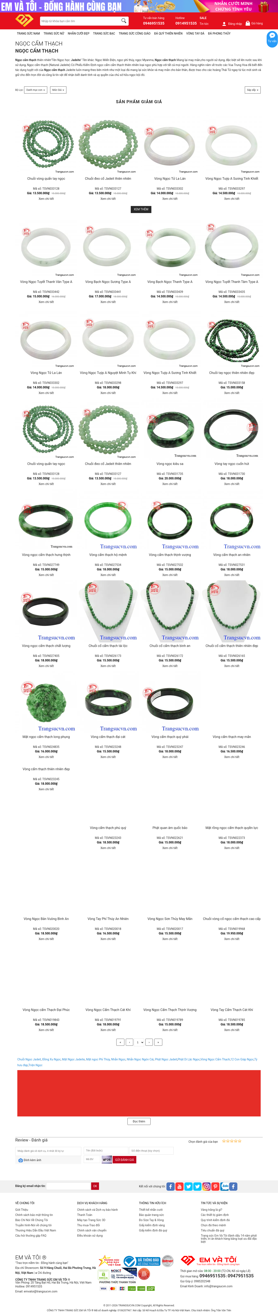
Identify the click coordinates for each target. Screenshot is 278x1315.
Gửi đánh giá (124, 1160)
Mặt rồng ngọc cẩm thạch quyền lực (231, 828)
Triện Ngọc (35, 1065)
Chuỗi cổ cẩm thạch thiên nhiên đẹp (232, 646)
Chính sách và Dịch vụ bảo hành (97, 1209)
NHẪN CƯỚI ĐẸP (79, 33)
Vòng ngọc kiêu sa (170, 464)
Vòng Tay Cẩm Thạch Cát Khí (232, 1010)
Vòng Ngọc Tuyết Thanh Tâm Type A (231, 282)
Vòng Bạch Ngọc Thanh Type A (170, 282)
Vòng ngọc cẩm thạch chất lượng (46, 646)
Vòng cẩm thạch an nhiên (231, 555)
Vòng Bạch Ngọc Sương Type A (108, 282)
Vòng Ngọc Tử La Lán (170, 179)
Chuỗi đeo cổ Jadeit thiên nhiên (108, 179)
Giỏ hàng (254, 23)
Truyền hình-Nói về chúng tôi (33, 1225)
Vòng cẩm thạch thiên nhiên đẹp (46, 769)
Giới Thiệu (21, 1209)
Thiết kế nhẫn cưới (151, 1209)
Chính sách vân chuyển (92, 1230)
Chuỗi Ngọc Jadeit (29, 1059)
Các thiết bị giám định (215, 1215)
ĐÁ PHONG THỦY (219, 33)
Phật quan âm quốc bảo (169, 828)
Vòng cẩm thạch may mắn (232, 737)
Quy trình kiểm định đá (215, 1220)
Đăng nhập (232, 23)
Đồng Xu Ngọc (51, 1059)
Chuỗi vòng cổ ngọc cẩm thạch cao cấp (232, 919)
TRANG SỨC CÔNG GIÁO (135, 33)
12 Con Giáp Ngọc (242, 1059)
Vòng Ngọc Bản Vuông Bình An (46, 919)
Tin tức (204, 23)
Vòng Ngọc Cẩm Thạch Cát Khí (108, 1010)
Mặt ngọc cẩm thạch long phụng (46, 737)
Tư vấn (272, 41)
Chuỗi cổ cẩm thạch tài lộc (108, 646)
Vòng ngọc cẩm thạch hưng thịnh (46, 555)
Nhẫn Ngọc (118, 1059)
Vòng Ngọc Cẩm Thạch (215, 1059)
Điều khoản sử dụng (90, 1235)
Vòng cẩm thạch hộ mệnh (108, 555)
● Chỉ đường (43, 1272)
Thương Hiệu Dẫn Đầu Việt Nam (35, 1230)
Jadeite (76, 60)
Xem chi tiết (46, 198)
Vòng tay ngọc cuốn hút (231, 464)
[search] (124, 21)
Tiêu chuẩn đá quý (212, 1230)
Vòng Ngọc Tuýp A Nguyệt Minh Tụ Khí (108, 373)
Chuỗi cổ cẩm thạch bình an (170, 646)
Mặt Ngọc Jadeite (73, 1059)
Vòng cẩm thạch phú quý (108, 828)
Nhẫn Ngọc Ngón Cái (140, 1059)
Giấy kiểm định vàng (152, 1225)
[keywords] (77, 21)
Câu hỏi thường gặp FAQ (30, 1235)
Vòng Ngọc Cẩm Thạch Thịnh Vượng (170, 1010)
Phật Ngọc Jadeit (166, 1059)
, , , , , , (86, 1059)
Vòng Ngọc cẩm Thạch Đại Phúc (46, 1010)
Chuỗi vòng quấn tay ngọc (46, 179)
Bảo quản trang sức (151, 1215)
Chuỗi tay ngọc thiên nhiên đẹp (231, 373)
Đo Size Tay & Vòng (151, 1220)
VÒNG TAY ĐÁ (195, 33)
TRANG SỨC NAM (28, 33)
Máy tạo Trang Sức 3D (91, 1220)
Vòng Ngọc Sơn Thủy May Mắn (169, 919)
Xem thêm (141, 209)
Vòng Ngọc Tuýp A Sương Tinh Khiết (231, 179)
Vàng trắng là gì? (211, 1209)
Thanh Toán (84, 1215)
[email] (68, 1186)
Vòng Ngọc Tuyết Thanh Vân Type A (46, 282)
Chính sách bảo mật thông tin (34, 1215)
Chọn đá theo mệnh (213, 1225)
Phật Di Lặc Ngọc (189, 1059)
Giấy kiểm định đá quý (153, 1230)
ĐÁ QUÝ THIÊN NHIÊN (168, 33)
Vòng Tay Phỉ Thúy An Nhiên (107, 919)
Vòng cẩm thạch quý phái (169, 737)
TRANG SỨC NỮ (54, 33)
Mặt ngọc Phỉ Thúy (98, 1059)
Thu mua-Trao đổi (88, 1225)
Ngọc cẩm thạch (25, 60)
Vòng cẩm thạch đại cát (108, 737)
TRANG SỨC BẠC (104, 33)
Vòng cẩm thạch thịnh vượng (170, 555)
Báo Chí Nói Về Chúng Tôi (31, 1220)
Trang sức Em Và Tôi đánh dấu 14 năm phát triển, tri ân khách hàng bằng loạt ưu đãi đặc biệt (229, 1238)
